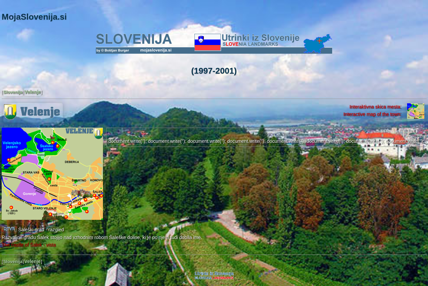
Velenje (32, 92)
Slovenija (13, 92)
